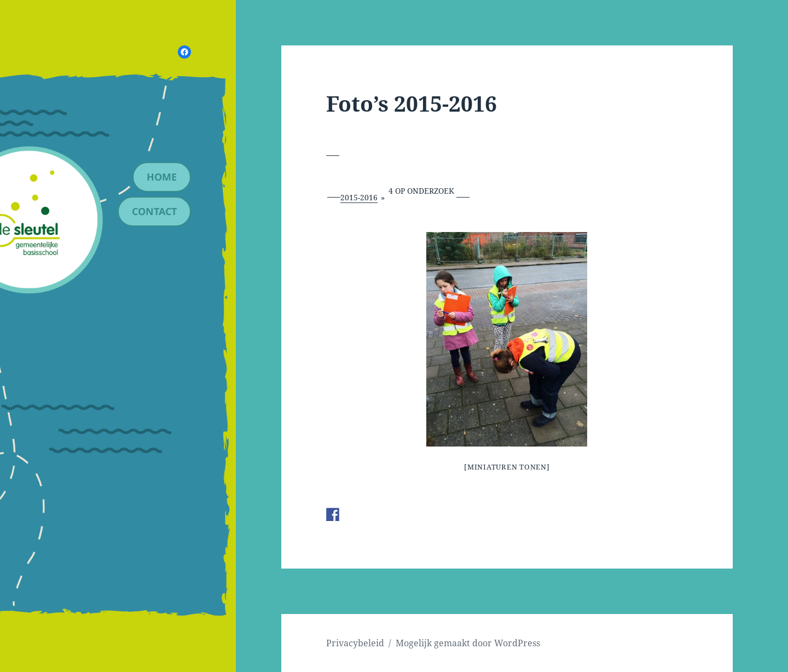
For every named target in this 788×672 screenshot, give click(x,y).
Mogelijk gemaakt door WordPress (468, 643)
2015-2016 (359, 197)
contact (154, 211)
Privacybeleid (355, 643)
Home (162, 176)
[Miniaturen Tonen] (507, 467)
